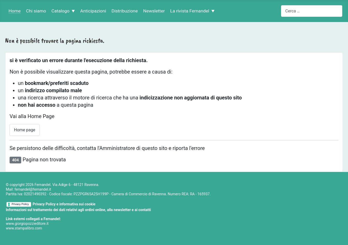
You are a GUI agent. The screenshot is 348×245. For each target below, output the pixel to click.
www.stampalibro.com (24, 228)
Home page (24, 129)
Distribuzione (125, 10)
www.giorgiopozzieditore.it (27, 223)
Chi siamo (36, 10)
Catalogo (60, 10)
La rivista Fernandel (189, 10)
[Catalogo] (72, 11)
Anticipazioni (93, 10)
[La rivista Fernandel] (212, 11)
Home (15, 10)
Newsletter (154, 10)
